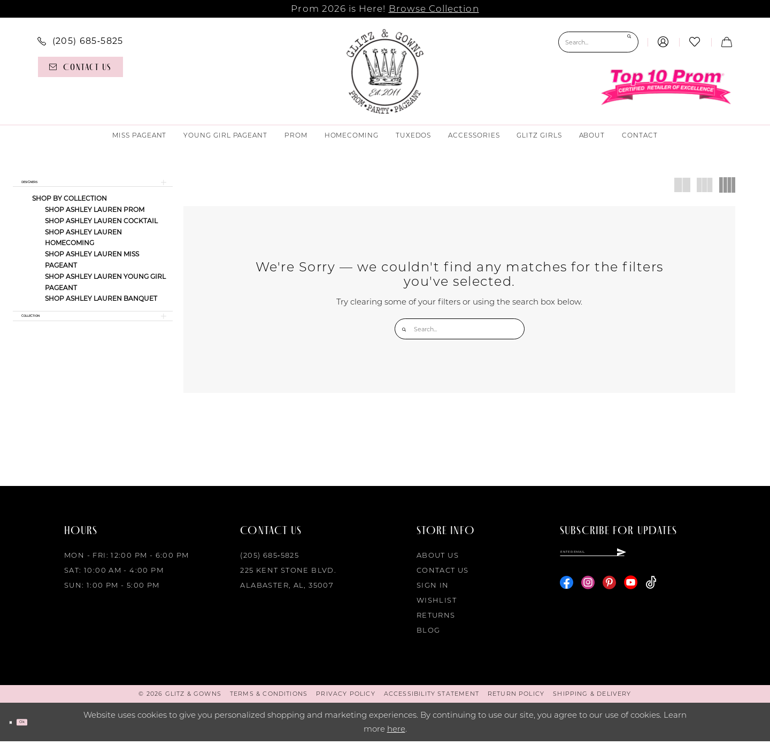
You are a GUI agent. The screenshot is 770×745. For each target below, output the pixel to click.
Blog (429, 633)
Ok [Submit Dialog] (40, 725)
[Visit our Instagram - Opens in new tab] (588, 596)
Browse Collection (434, 8)
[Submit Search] (627, 42)
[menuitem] (80, 41)
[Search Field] (598, 42)
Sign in (433, 588)
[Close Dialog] (15, 726)
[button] (663, 42)
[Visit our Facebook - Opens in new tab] (566, 596)
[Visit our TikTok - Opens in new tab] (651, 596)
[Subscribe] (702, 560)
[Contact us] (80, 67)
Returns (436, 618)
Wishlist (437, 603)
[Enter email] (634, 560)
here (396, 732)
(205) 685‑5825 (269, 558)
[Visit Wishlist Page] (695, 42)
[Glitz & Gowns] (385, 71)
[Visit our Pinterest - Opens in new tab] (609, 596)
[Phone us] (80, 41)
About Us (438, 558)
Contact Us (443, 573)
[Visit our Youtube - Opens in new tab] (630, 596)
